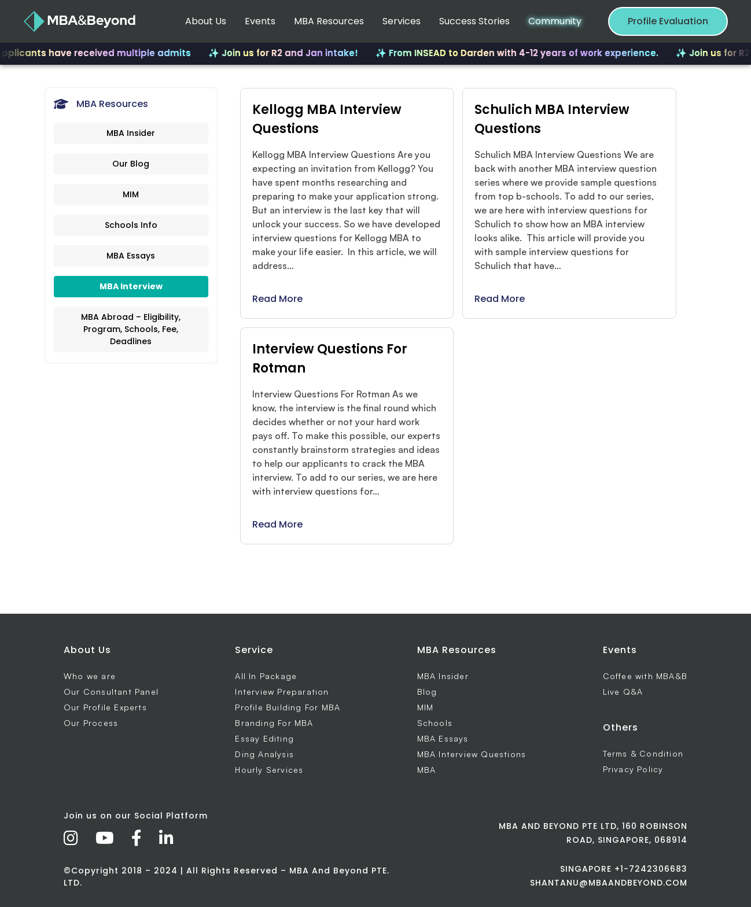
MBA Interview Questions (472, 754)
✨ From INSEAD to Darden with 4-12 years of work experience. (522, 53)
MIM (131, 194)
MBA (426, 770)
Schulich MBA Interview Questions (551, 119)
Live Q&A (623, 691)
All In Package (266, 676)
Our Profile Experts (105, 707)
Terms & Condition (643, 753)
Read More (277, 298)
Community (554, 21)
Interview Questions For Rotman (329, 358)
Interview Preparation (282, 691)
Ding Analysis (264, 754)
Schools (434, 723)
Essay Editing (264, 738)
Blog (427, 691)
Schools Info (131, 225)
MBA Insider (130, 133)
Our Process (91, 723)
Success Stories (474, 21)
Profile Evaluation (668, 21)
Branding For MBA (274, 723)
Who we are (90, 676)
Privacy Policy (633, 769)
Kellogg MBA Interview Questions (327, 119)
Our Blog (130, 163)
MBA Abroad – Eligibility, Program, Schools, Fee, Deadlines (131, 329)
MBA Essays (130, 255)
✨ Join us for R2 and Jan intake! (289, 53)
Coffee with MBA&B (645, 676)
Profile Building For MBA (287, 707)
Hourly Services (269, 770)
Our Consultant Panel (111, 691)
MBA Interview (131, 286)
